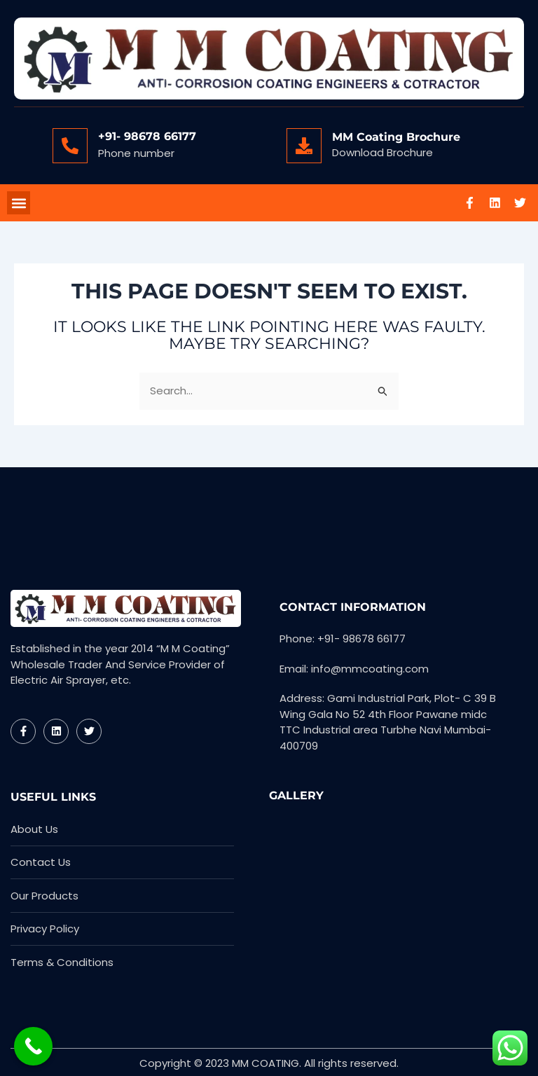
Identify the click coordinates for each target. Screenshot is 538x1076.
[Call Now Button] (33, 1046)
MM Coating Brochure (396, 137)
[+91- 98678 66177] (70, 145)
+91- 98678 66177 (147, 136)
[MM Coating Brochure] (304, 145)
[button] (18, 204)
